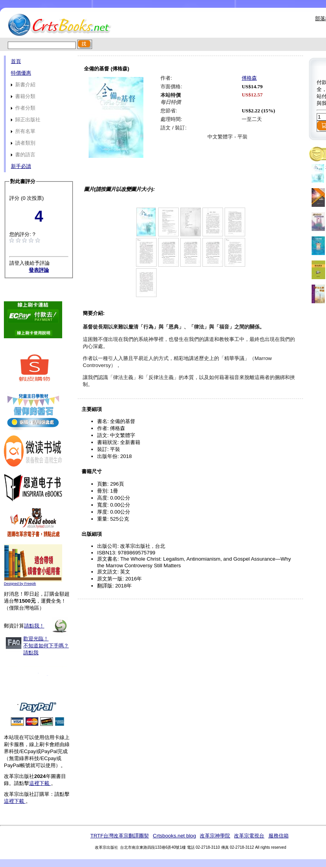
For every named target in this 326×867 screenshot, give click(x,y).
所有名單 (23, 131)
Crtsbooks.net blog (174, 836)
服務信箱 (278, 836)
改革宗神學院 (215, 836)
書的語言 (23, 154)
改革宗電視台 (249, 836)
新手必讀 (21, 166)
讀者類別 (23, 143)
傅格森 (249, 78)
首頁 (16, 61)
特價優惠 (21, 73)
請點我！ (34, 626)
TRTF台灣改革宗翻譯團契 (119, 836)
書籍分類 (23, 96)
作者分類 (23, 108)
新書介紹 (23, 84)
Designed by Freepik (20, 584)
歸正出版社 (25, 119)
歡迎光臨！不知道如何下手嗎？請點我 (46, 645)
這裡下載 (40, 783)
